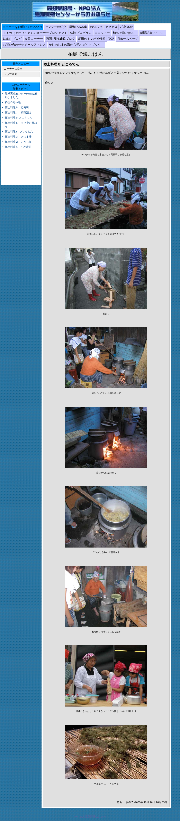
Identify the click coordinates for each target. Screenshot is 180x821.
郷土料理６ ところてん (18, 117)
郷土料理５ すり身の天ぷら (21, 124)
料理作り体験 (13, 102)
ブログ (17, 38)
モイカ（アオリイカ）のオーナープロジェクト (35, 32)
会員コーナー (34, 38)
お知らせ (96, 27)
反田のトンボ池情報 (92, 38)
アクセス (111, 27)
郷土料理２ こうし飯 (18, 141)
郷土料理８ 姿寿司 (17, 107)
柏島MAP (126, 27)
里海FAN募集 (78, 27)
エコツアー (102, 32)
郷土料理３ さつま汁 (18, 136)
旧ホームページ (127, 38)
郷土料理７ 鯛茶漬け (18, 112)
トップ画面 (10, 74)
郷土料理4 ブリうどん (19, 131)
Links (6, 38)
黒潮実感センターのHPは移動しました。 (21, 95)
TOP (111, 38)
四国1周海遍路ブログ (60, 38)
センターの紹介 (55, 27)
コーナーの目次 (13, 68)
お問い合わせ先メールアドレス (24, 44)
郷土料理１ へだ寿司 (18, 146)
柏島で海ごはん (125, 32)
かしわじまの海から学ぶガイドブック (76, 44)
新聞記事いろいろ (152, 32)
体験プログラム (81, 32)
